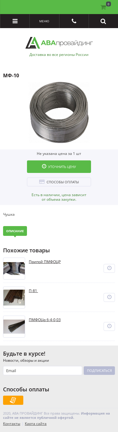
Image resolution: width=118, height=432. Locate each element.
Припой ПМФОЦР (45, 261)
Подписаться (99, 370)
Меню (44, 21)
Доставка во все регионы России (59, 54)
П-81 (33, 290)
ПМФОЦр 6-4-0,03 (45, 319)
